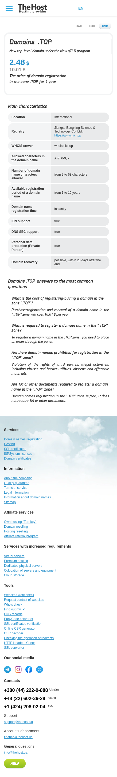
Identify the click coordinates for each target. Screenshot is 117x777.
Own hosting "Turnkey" (20, 522)
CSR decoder (13, 633)
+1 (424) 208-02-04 (24, 706)
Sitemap (10, 502)
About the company (18, 478)
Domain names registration (23, 439)
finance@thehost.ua (18, 737)
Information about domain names (27, 497)
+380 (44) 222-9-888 (26, 690)
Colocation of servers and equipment (30, 570)
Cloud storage (14, 575)
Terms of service (15, 488)
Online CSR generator (20, 628)
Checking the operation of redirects (29, 638)
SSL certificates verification (23, 624)
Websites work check (19, 595)
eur (92, 26)
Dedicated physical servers (23, 566)
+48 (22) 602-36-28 (24, 698)
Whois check (13, 604)
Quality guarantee (16, 483)
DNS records (13, 614)
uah (79, 26)
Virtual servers (14, 556)
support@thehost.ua (18, 722)
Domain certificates (17, 458)
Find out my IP (14, 609)
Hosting (9, 444)
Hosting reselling (16, 531)
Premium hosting (16, 561)
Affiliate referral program (21, 536)
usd (105, 26)
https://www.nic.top (67, 135)
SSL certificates (15, 449)
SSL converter (14, 648)
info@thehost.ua (16, 752)
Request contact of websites (24, 600)
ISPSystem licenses (18, 454)
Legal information (16, 492)
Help (14, 763)
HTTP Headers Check (19, 643)
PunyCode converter (18, 619)
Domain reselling (16, 526)
